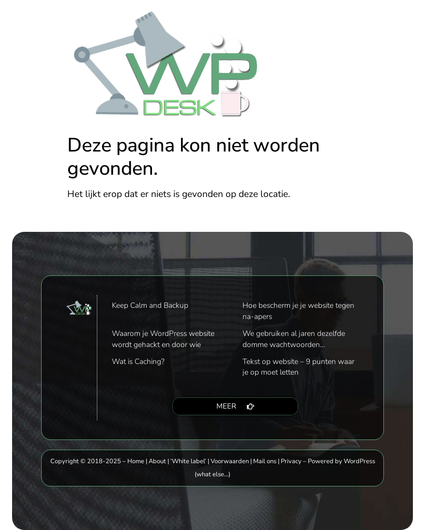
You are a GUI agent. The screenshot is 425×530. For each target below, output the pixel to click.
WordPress (359, 461)
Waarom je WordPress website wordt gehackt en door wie (163, 338)
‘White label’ (188, 461)
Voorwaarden (230, 461)
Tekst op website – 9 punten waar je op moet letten (298, 366)
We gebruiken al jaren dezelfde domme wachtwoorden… (294, 338)
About (157, 461)
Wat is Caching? (138, 361)
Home (135, 461)
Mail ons (264, 461)
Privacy (291, 461)
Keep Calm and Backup (150, 305)
